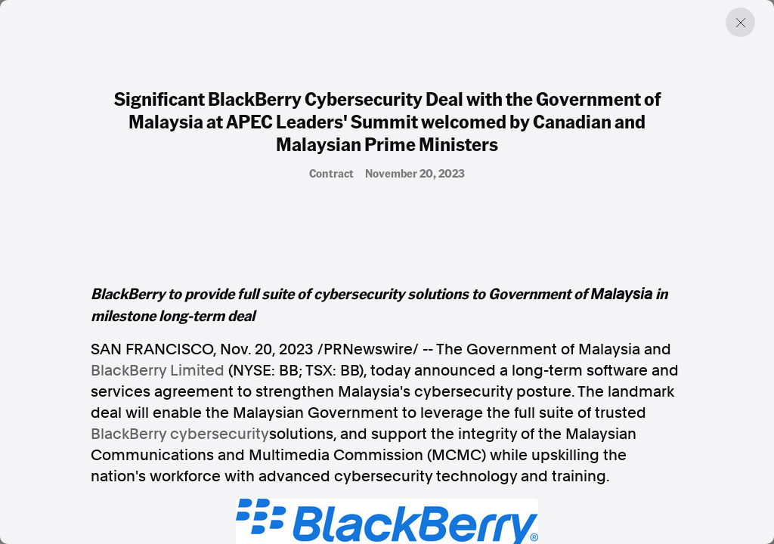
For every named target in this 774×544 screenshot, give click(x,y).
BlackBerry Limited (157, 370)
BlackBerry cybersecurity (180, 434)
